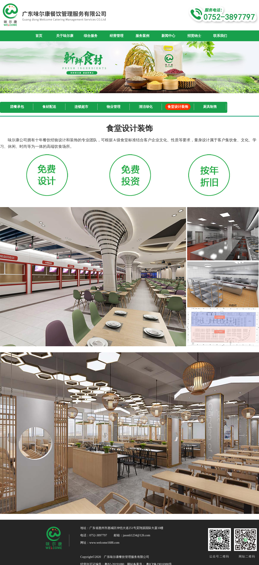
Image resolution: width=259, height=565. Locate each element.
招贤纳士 (194, 36)
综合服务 (91, 36)
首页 (38, 36)
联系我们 (220, 36)
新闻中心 (168, 36)
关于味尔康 (64, 36)
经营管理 (116, 36)
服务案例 (142, 36)
